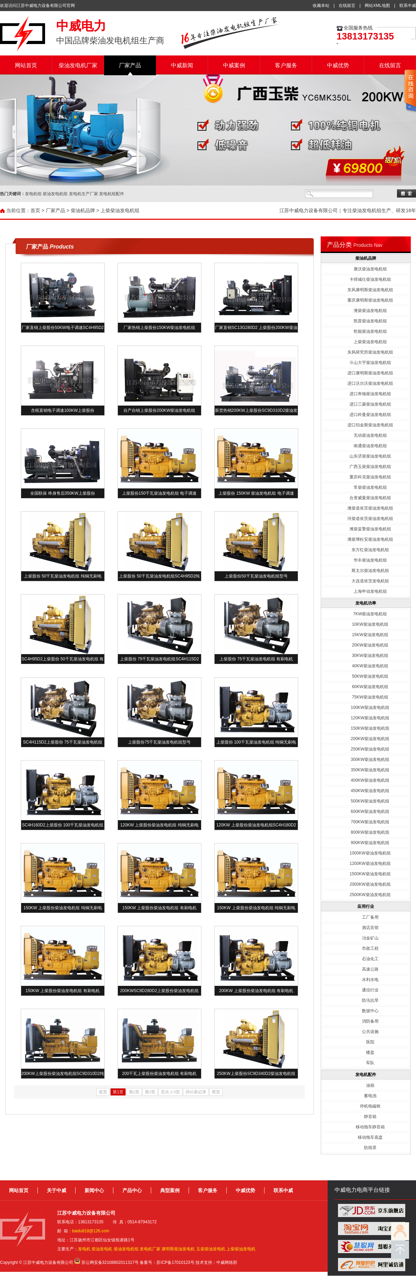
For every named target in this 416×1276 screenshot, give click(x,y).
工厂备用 (370, 917)
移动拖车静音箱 (370, 1127)
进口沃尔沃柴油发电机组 (370, 383)
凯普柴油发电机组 (370, 321)
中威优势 (338, 65)
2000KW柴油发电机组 (369, 884)
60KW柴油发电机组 (370, 686)
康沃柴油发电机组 (370, 269)
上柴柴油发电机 (240, 1249)
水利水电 (370, 979)
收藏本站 (321, 5)
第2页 (134, 1092)
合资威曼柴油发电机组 (370, 497)
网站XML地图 (377, 5)
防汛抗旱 (370, 1000)
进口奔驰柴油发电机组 (370, 393)
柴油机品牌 (83, 210)
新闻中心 (94, 1190)
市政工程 (370, 948)
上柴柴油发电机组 (120, 210)
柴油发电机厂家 (78, 65)
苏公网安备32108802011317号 (110, 1262)
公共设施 (370, 1031)
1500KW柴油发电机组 (369, 873)
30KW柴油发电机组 (370, 655)
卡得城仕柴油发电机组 (370, 279)
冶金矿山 (370, 938)
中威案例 (234, 65)
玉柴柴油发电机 (210, 1249)
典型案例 (170, 1190)
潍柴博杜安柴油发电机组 (370, 539)
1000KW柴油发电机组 (369, 853)
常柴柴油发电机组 (370, 487)
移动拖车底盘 (370, 1137)
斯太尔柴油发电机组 (370, 570)
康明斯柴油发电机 (178, 1249)
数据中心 (370, 1010)
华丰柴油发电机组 (370, 560)
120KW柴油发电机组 (370, 717)
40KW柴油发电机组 (370, 665)
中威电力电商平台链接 (362, 1190)
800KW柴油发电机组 (370, 832)
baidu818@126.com (91, 1231)
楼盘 (370, 1052)
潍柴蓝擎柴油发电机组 (370, 529)
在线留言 (347, 5)
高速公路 (370, 969)
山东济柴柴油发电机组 (370, 456)
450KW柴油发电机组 (370, 790)
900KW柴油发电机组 (370, 842)
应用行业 (365, 906)
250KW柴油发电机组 (370, 749)
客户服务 (286, 65)
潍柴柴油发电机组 (370, 310)
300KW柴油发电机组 (370, 759)
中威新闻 (182, 65)
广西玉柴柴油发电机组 (370, 466)
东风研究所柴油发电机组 (370, 352)
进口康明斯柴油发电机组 (370, 373)
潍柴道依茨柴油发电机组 (370, 508)
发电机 (84, 1249)
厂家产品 (130, 65)
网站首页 (26, 65)
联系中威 (407, 5)
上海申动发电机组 (370, 591)
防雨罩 (370, 1147)
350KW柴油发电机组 (370, 769)
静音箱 (370, 1116)
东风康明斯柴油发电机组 (370, 289)
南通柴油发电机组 (370, 445)
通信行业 (370, 990)
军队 (370, 1062)
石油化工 (370, 958)
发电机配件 (365, 1074)
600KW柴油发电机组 (370, 811)
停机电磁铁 (370, 1106)
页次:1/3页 (170, 1092)
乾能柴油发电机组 (370, 331)
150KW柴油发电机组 (370, 728)
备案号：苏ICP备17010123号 (167, 1262)
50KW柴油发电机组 (370, 676)
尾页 (216, 1092)
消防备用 (370, 1021)
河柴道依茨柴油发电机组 (370, 518)
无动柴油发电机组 (370, 435)
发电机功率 (365, 603)
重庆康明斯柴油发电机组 (370, 300)
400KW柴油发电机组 (370, 780)
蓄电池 (370, 1095)
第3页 (150, 1092)
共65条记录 (195, 1092)
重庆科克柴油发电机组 (370, 477)
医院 (370, 1042)
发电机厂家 (150, 1249)
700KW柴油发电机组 (370, 821)
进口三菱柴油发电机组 (370, 404)
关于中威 (56, 1190)
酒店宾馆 (370, 927)
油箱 (370, 1085)
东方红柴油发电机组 (370, 549)
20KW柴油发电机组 (370, 645)
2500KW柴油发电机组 (369, 894)
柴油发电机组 (126, 1249)
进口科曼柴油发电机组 (370, 414)
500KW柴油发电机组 (370, 801)
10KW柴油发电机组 (370, 624)
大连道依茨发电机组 (370, 581)
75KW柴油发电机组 (370, 697)
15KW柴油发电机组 (370, 634)
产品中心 (132, 1190)
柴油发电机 (102, 1249)
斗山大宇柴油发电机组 (370, 362)
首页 (35, 210)
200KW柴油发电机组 (370, 738)
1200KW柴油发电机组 (369, 863)
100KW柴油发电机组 (370, 707)
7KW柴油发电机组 (370, 613)
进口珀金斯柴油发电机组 (370, 425)
